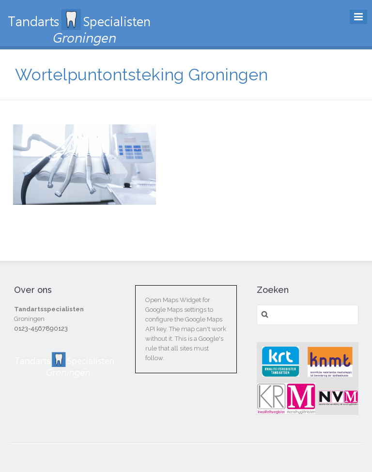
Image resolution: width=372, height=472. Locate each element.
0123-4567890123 (41, 328)
